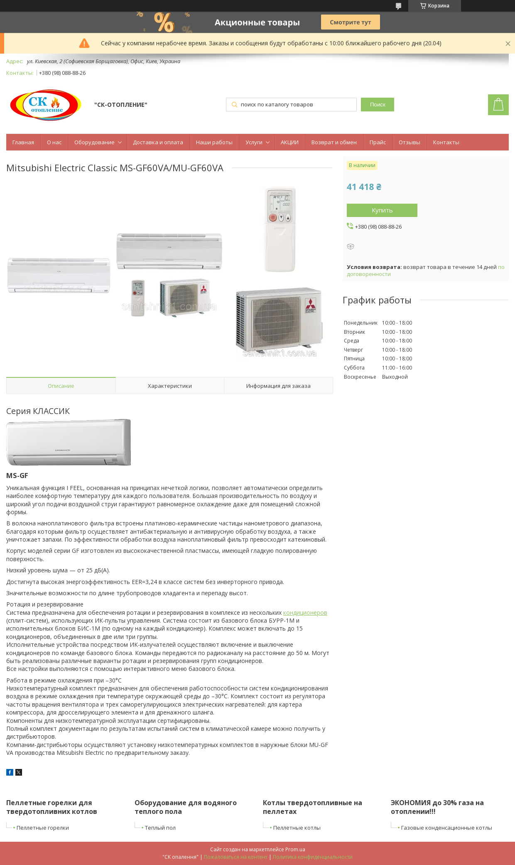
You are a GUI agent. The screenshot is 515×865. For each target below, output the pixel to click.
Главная (23, 142)
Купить (382, 210)
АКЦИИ (290, 142)
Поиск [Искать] (377, 104)
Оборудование (94, 142)
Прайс (378, 142)
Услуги (253, 142)
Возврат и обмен (334, 142)
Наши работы (214, 142)
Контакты (446, 142)
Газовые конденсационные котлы (446, 827)
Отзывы (409, 142)
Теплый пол (160, 827)
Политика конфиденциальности (313, 856)
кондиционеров (305, 612)
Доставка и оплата (158, 142)
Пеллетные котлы (297, 827)
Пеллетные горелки (43, 827)
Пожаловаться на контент (235, 856)
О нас (54, 142)
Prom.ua (295, 849)
